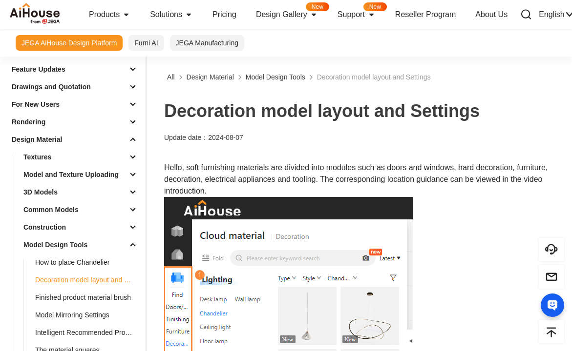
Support (361, 11)
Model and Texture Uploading (71, 174)
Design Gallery (292, 11)
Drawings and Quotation (51, 87)
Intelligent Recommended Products (88, 332)
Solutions (171, 14)
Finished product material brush (83, 297)
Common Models (51, 210)
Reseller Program (425, 14)
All (171, 77)
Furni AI (146, 43)
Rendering (28, 122)
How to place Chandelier (72, 262)
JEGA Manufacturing (207, 43)
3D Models (40, 192)
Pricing (224, 14)
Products (109, 14)
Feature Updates (38, 69)
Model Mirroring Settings (72, 315)
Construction (44, 227)
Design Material (37, 139)
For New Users (36, 104)
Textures (37, 157)
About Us (491, 14)
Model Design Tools (55, 245)
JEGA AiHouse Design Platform (69, 43)
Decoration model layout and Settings (88, 280)
